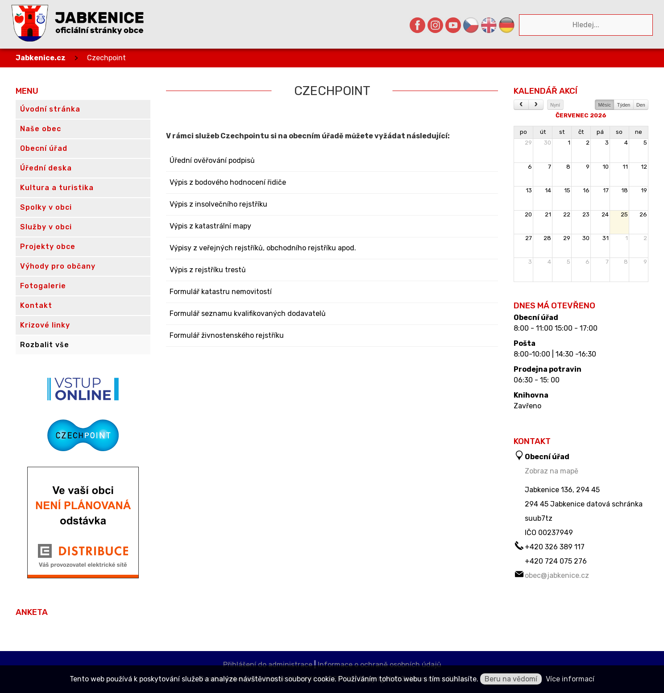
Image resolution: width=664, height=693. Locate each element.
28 (547, 238)
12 (644, 166)
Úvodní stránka (50, 109)
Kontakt (36, 305)
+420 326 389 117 (555, 547)
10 (605, 166)
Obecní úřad (536, 317)
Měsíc (604, 105)
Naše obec (40, 128)
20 (528, 214)
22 (566, 214)
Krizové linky (45, 325)
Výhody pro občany (57, 266)
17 (606, 190)
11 (625, 166)
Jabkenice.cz (41, 58)
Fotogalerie (43, 286)
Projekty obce (47, 246)
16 (586, 190)
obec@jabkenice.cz (557, 575)
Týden (624, 105)
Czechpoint (106, 58)
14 (548, 190)
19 (644, 190)
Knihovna (531, 395)
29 (528, 142)
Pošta (524, 343)
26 (643, 214)
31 (605, 238)
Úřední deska (46, 168)
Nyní (555, 105)
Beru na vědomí (511, 679)
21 (548, 214)
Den (640, 105)
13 (529, 190)
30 (547, 142)
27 (528, 238)
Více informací (570, 679)
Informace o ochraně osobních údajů (379, 664)
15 (567, 190)
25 (624, 214)
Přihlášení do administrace (267, 664)
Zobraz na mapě (551, 471)
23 (585, 214)
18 (624, 190)
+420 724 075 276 (556, 561)
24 (605, 214)
